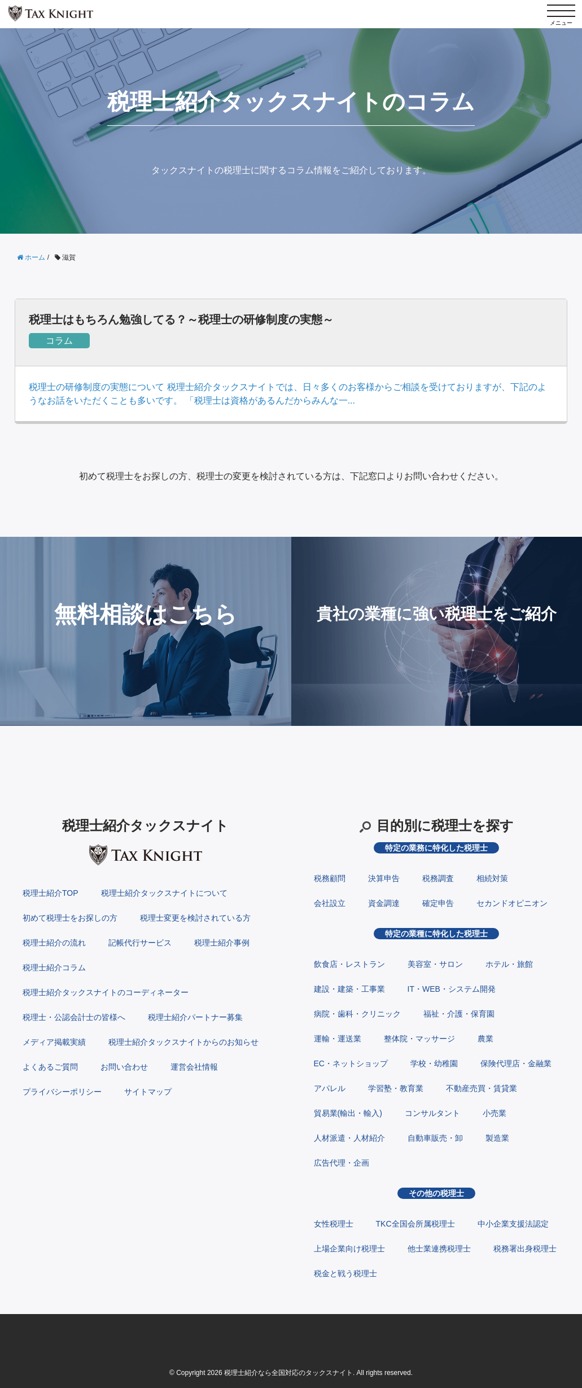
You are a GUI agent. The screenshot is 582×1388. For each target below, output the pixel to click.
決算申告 (384, 878)
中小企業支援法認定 (513, 1223)
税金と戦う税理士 (345, 1273)
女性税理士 (333, 1223)
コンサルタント (432, 1113)
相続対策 (492, 878)
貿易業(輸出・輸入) (348, 1113)
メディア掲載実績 (54, 1042)
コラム (59, 340)
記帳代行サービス (140, 942)
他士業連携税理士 (439, 1248)
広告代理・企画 (341, 1162)
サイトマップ (148, 1091)
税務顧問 (329, 878)
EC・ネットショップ (351, 1063)
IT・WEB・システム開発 (452, 988)
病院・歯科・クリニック (357, 1013)
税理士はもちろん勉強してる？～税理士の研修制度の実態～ (181, 319)
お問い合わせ (124, 1066)
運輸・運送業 (337, 1038)
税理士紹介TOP (50, 892)
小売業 (494, 1113)
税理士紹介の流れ (54, 942)
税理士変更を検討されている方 (195, 917)
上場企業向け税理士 (349, 1248)
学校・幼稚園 (434, 1063)
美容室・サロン (435, 964)
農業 (485, 1038)
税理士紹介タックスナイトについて (164, 892)
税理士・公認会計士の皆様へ (74, 1017)
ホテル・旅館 (509, 964)
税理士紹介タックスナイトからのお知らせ (183, 1042)
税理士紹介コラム (54, 967)
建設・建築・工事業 (349, 988)
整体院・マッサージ (419, 1038)
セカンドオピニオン (512, 903)
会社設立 (329, 903)
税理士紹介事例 (222, 942)
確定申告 (438, 903)
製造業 (497, 1137)
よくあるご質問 (50, 1066)
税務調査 (438, 878)
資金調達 (384, 903)
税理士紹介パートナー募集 (195, 1017)
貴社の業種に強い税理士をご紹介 (437, 614)
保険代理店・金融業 (516, 1063)
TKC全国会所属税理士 (415, 1223)
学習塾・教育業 (395, 1088)
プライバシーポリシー (62, 1091)
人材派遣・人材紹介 (349, 1137)
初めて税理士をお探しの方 (70, 917)
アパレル (329, 1088)
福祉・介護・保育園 (459, 1013)
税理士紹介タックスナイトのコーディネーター (106, 992)
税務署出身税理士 (525, 1248)
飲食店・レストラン (349, 964)
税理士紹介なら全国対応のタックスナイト (288, 1373)
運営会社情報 (194, 1066)
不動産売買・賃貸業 (481, 1088)
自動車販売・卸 (435, 1137)
